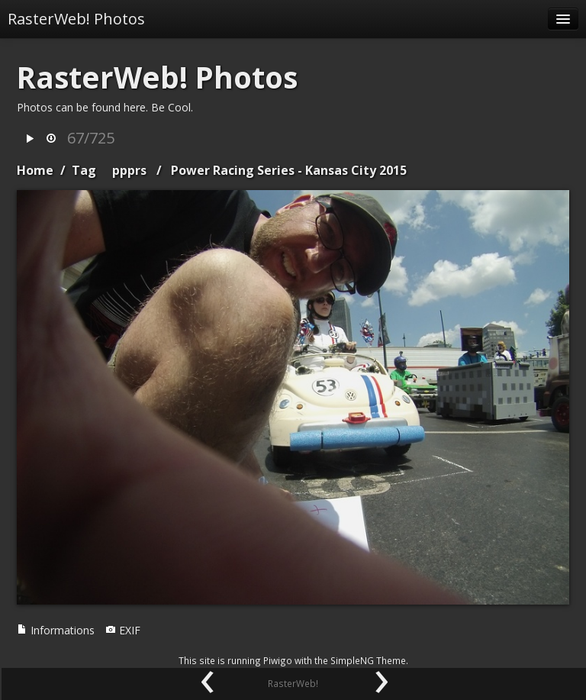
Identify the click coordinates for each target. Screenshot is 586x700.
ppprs (129, 170)
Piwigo (277, 660)
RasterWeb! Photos (76, 18)
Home (35, 170)
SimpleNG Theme (368, 660)
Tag (84, 170)
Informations (56, 630)
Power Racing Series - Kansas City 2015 (289, 170)
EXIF (122, 630)
